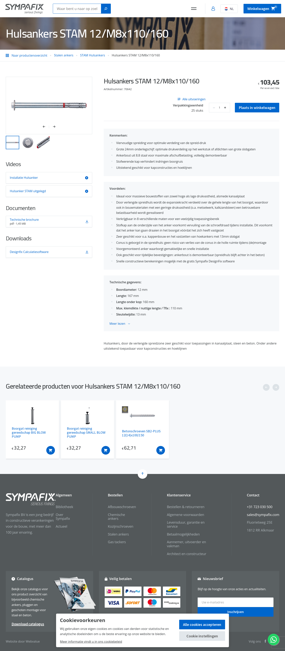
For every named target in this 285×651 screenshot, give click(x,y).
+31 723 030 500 (259, 506)
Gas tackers (117, 542)
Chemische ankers (116, 516)
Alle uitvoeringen (191, 99)
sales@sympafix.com (263, 514)
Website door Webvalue (23, 641)
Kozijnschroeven (120, 526)
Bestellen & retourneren (185, 506)
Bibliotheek (64, 506)
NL (229, 9)
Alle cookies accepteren (202, 624)
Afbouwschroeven (122, 506)
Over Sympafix (63, 516)
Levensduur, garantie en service (186, 524)
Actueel (61, 526)
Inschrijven (235, 612)
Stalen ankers (118, 534)
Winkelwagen (262, 8)
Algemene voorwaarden (185, 514)
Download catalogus (28, 624)
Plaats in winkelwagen (257, 107)
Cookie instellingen (202, 636)
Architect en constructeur (186, 553)
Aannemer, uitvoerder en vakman (186, 544)
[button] (46, 127)
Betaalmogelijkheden (183, 534)
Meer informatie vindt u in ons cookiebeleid (91, 641)
